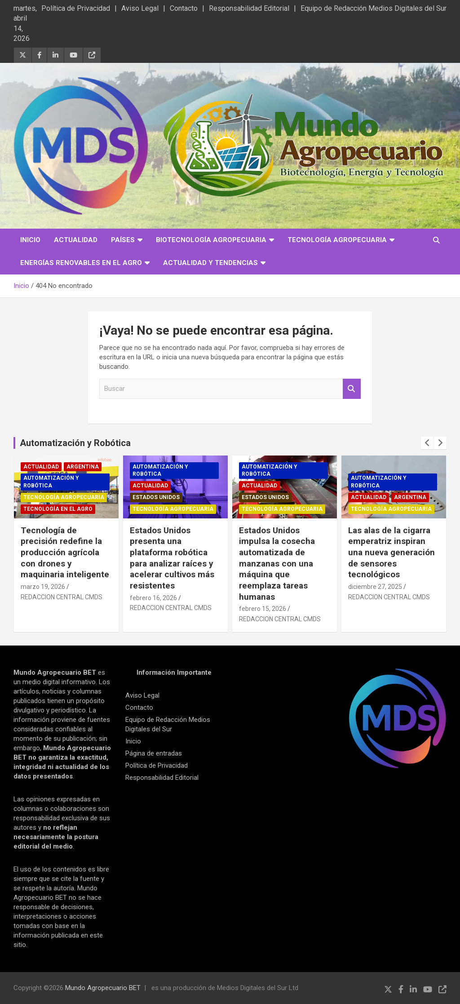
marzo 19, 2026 (43, 586)
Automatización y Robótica (75, 443)
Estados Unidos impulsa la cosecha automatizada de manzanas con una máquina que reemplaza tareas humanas (277, 563)
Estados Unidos (156, 497)
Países (123, 240)
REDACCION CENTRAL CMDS (61, 597)
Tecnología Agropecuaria (337, 240)
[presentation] (427, 443)
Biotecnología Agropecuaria (211, 240)
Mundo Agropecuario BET (103, 988)
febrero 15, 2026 (262, 608)
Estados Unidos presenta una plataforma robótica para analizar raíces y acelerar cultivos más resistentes (172, 558)
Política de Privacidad (75, 8)
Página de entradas (153, 753)
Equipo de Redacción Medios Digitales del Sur (374, 8)
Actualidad (75, 240)
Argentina (82, 467)
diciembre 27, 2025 (375, 586)
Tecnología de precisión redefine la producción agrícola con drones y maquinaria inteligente (65, 552)
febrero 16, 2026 (153, 598)
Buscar (352, 389)
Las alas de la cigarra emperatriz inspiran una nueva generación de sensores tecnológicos (391, 552)
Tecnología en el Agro (58, 509)
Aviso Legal (140, 8)
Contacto (184, 8)
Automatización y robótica (51, 482)
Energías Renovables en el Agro (81, 263)
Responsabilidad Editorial (249, 8)
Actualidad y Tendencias (210, 263)
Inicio (30, 240)
